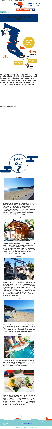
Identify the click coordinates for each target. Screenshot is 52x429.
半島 (19, 423)
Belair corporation (23, 427)
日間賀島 (24, 423)
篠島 (8, 12)
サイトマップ (33, 423)
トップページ (3, 12)
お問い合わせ (28, 423)
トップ (17, 423)
